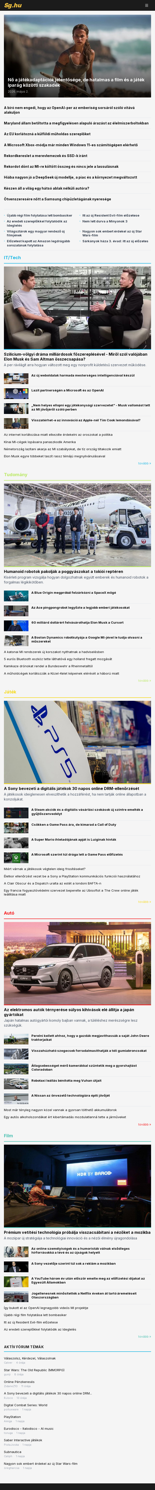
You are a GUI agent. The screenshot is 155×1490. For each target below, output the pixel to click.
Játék (10, 691)
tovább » (144, 463)
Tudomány (15, 474)
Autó (9, 913)
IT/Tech (12, 257)
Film (8, 1135)
